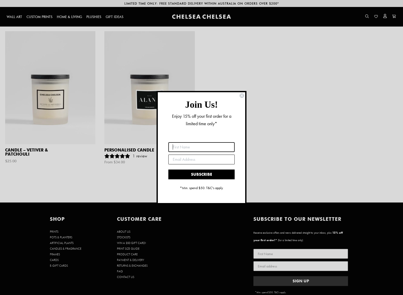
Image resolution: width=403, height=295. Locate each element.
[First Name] (201, 147)
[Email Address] (201, 159)
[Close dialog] (241, 95)
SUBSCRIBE (201, 174)
